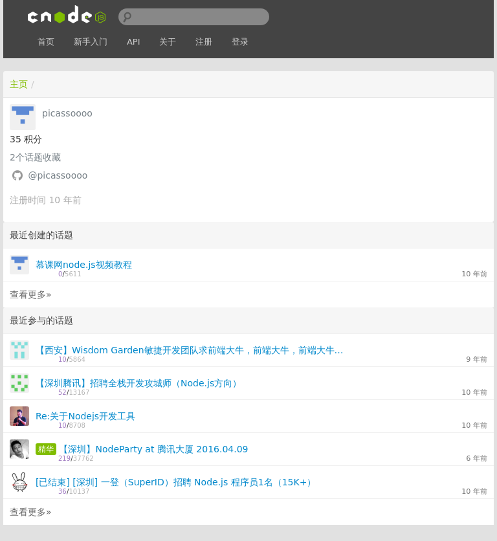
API (133, 42)
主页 (19, 84)
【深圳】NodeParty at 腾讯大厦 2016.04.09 (153, 449)
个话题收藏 (35, 157)
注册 (203, 42)
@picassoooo (57, 175)
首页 (46, 42)
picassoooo (67, 113)
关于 (167, 42)
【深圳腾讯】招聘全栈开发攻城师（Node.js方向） (138, 383)
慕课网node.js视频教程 (84, 264)
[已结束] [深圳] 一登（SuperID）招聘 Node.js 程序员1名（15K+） (176, 482)
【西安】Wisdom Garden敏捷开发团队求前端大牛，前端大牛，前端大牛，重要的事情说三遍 (194, 350)
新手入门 (90, 42)
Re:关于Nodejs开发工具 (85, 416)
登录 (240, 42)
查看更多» (31, 294)
